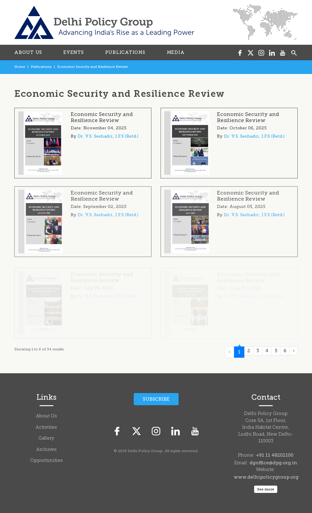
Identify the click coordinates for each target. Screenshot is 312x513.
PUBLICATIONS (125, 52)
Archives (46, 450)
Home (19, 67)
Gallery (46, 438)
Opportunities (46, 461)
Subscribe (156, 399)
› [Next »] (293, 350)
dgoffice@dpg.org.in (273, 463)
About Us (46, 416)
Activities (46, 427)
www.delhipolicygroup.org (266, 477)
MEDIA (176, 52)
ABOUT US (28, 52)
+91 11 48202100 (274, 455)
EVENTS (73, 52)
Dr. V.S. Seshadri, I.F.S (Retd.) (108, 136)
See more (265, 489)
